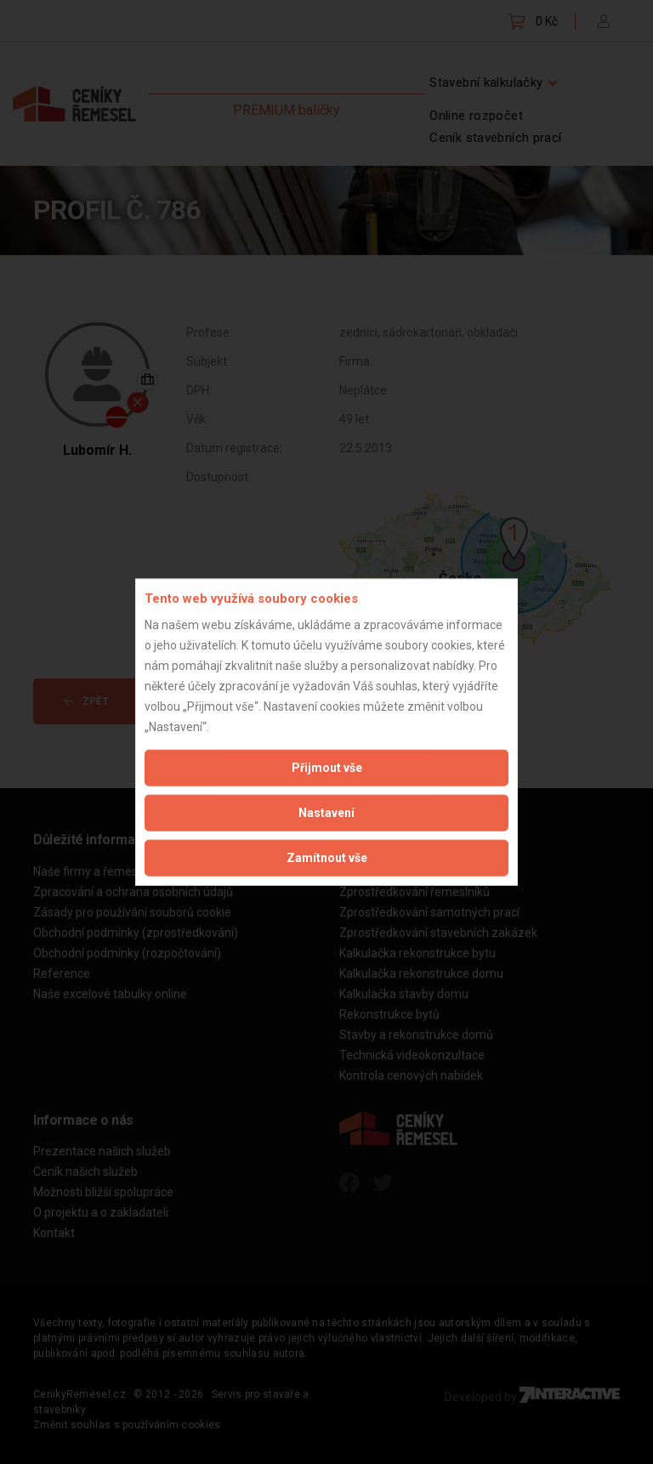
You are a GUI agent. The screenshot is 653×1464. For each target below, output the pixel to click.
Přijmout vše (327, 767)
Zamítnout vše (327, 857)
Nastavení (326, 812)
